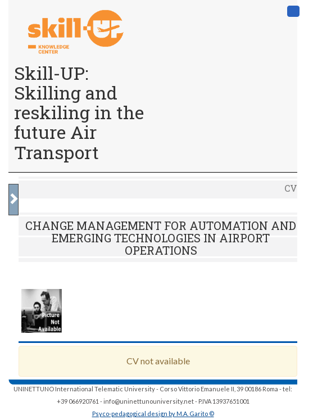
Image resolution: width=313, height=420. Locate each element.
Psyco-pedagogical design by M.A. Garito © (153, 413)
